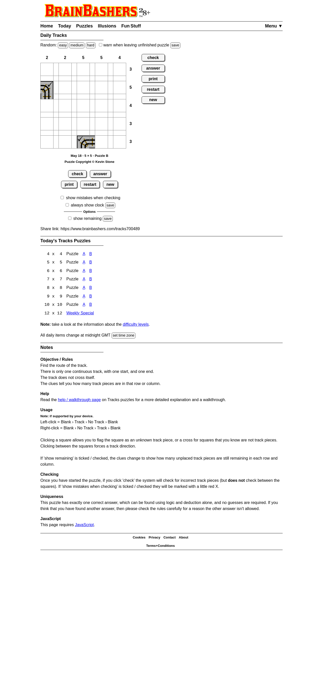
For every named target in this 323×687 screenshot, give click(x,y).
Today (64, 25)
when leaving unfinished (139, 45)
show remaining (87, 218)
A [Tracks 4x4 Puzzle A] (84, 254)
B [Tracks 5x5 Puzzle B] (90, 263)
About (184, 538)
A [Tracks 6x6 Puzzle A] (84, 271)
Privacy (154, 538)
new (110, 184)
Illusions (107, 25)
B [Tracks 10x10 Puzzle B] (90, 306)
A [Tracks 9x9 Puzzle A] (84, 297)
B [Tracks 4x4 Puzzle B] (90, 254)
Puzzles (84, 25)
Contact (170, 538)
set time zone (123, 336)
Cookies (139, 538)
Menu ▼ (274, 25)
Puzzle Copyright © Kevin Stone (89, 162)
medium (76, 45)
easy (63, 45)
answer (100, 174)
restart (90, 184)
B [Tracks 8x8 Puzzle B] (90, 288)
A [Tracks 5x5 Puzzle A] (84, 263)
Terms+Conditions (160, 546)
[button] (47, 69)
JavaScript (84, 525)
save (175, 45)
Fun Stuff (131, 25)
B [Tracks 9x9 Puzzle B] (90, 297)
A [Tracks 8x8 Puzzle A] (84, 288)
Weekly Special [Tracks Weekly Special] (80, 314)
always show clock (87, 205)
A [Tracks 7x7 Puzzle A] (84, 280)
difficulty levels (136, 325)
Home (46, 25)
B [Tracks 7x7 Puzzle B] (90, 280)
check (77, 174)
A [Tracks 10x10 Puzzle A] (84, 306)
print (69, 184)
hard (90, 45)
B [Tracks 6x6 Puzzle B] (90, 271)
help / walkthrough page (79, 400)
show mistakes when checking (93, 198)
